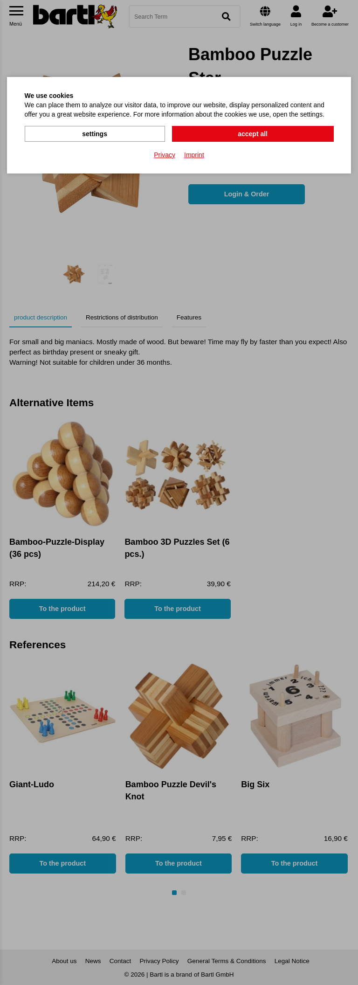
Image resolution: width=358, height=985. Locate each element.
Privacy (164, 154)
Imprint (194, 154)
